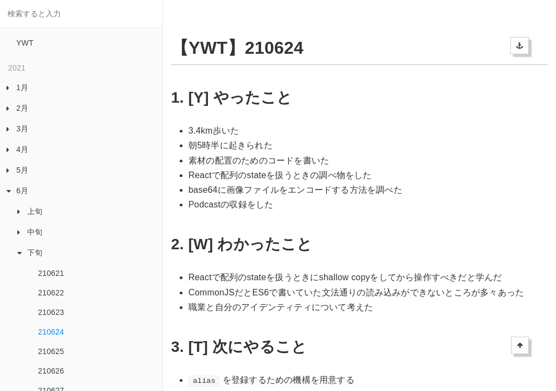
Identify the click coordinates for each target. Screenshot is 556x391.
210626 (51, 371)
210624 (51, 331)
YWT (25, 43)
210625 (51, 351)
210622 (51, 292)
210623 (51, 312)
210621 (51, 273)
